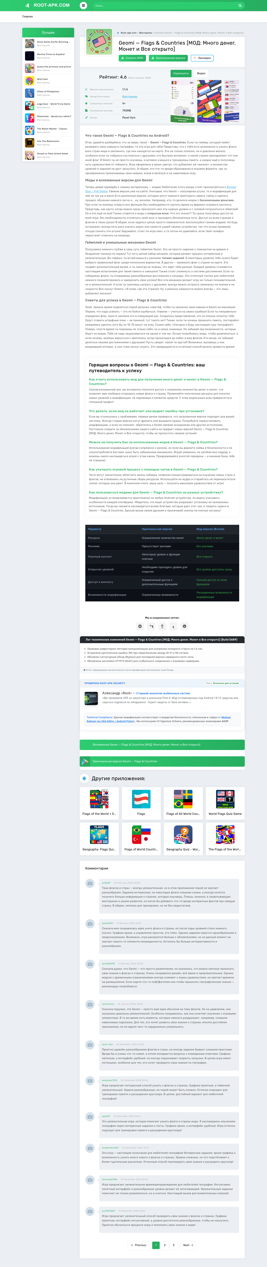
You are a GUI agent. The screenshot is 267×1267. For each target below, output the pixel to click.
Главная (27, 16)
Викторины (129, 96)
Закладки (202, 58)
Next (188, 1245)
